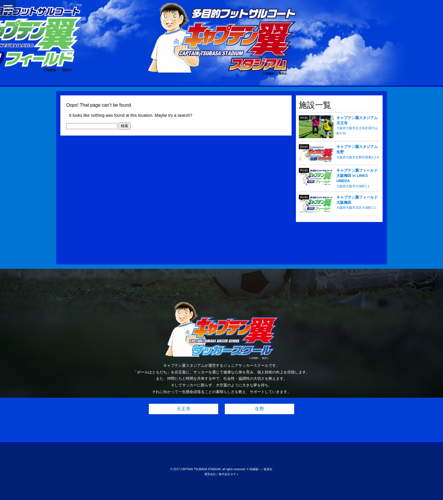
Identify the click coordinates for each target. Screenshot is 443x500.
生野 (259, 408)
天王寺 (183, 408)
